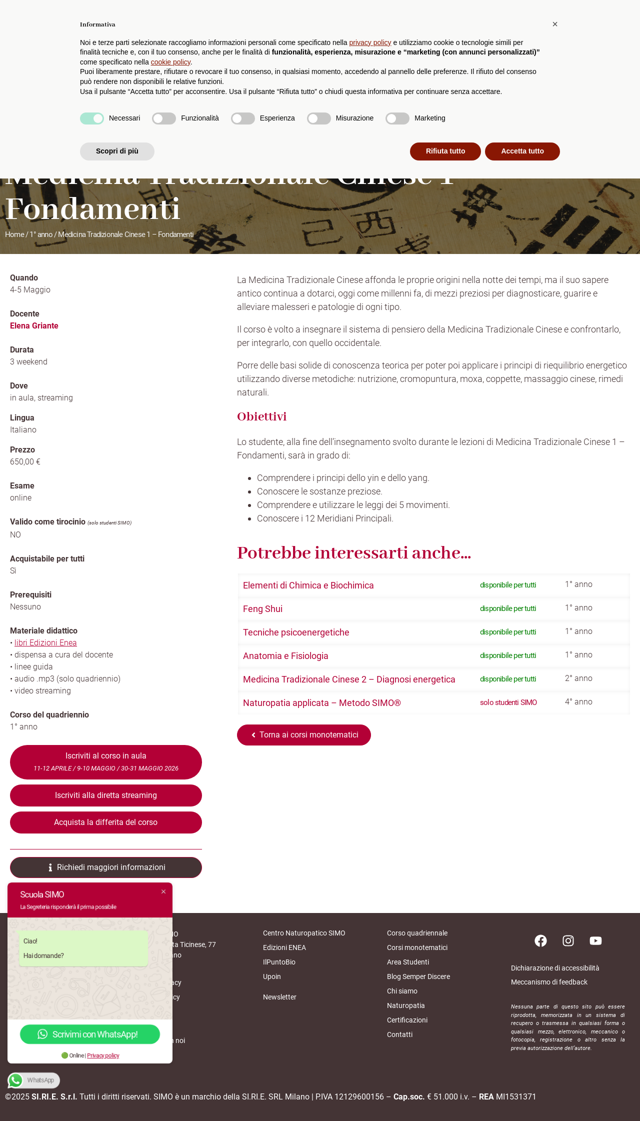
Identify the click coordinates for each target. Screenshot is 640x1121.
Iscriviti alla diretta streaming (106, 795)
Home (14, 234)
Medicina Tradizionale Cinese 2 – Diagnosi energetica (349, 679)
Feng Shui (262, 609)
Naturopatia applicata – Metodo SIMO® (322, 703)
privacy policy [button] (371, 985)
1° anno (41, 234)
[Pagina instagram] (568, 940)
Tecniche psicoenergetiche (296, 632)
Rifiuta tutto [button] (446, 1094)
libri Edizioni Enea (45, 643)
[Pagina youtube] (595, 940)
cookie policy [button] (170, 1004)
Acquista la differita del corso (106, 822)
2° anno (578, 678)
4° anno (578, 701)
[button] (555, 966)
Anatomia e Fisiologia (285, 655)
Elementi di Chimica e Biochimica (308, 585)
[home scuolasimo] (48, 35)
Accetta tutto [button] (522, 1094)
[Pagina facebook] (540, 940)
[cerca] (625, 35)
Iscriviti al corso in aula (106, 761)
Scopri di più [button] (117, 1094)
